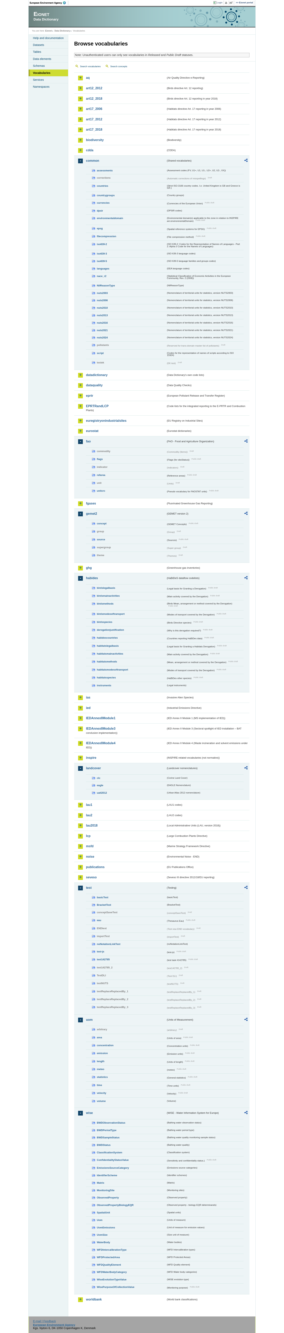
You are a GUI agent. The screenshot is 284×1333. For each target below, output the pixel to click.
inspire (91, 757)
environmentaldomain (110, 218)
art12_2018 (94, 98)
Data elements (42, 58)
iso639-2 (102, 244)
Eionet (48, 31)
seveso (91, 877)
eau (99, 920)
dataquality (94, 385)
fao (88, 441)
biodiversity (95, 140)
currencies (103, 202)
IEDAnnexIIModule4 (100, 743)
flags (100, 459)
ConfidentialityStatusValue (113, 1159)
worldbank (94, 1299)
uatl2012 (102, 792)
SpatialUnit (103, 1212)
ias (88, 697)
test (89, 887)
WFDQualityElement (109, 1264)
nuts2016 (102, 322)
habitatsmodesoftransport (112, 669)
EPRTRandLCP (97, 406)
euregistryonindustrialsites (106, 420)
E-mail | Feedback (44, 1321)
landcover (93, 768)
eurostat (92, 431)
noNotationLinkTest (108, 944)
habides (92, 578)
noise (90, 856)
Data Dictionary (62, 31)
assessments (105, 170)
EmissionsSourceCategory (113, 1167)
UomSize (102, 1234)
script (100, 353)
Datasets (38, 44)
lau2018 (92, 825)
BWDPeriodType (106, 1130)
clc (98, 778)
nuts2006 (102, 300)
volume (101, 1101)
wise (89, 1113)
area (99, 1037)
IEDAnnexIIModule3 (100, 728)
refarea (101, 475)
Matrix (100, 1182)
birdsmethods (105, 603)
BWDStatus (104, 1145)
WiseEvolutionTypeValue (111, 1279)
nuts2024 (102, 337)
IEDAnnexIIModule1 (100, 718)
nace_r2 (101, 276)
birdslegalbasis (106, 587)
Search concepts (118, 66)
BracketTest (104, 904)
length (100, 1061)
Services (38, 79)
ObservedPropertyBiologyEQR (115, 1205)
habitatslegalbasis (108, 645)
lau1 (89, 804)
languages (103, 268)
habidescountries (107, 637)
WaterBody (103, 1242)
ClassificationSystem (109, 1152)
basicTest (102, 897)
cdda (89, 150)
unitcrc (101, 490)
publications (95, 867)
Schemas (39, 65)
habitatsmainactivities (110, 653)
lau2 (89, 815)
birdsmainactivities (108, 595)
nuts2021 (102, 330)
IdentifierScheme (107, 1175)
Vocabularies (41, 72)
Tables (37, 51)
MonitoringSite (106, 1190)
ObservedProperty (108, 1197)
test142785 (103, 959)
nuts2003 (102, 293)
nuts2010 (102, 307)
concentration (105, 1045)
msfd (89, 846)
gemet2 (91, 513)
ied (88, 708)
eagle (100, 785)
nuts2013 (102, 315)
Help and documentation (48, 38)
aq (88, 77)
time (99, 1085)
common (92, 160)
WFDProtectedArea (108, 1257)
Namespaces (41, 86)
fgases (91, 503)
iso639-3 (102, 253)
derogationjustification (110, 629)
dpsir (100, 210)
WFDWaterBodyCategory (112, 1272)
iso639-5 (102, 261)
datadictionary (96, 375)
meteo (100, 1069)
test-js (100, 951)
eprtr (89, 395)
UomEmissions (106, 1227)
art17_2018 (94, 129)
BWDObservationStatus (111, 1122)
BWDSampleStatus (108, 1137)
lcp (88, 836)
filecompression (106, 236)
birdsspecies (104, 622)
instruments (104, 685)
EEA (49, 3)
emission (102, 1053)
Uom (99, 1220)
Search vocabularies (90, 66)
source (101, 539)
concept (101, 523)
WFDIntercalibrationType (112, 1249)
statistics (102, 1077)
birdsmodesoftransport (111, 613)
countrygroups (106, 195)
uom (89, 1019)
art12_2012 (94, 88)
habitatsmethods (107, 661)
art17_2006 (94, 109)
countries (102, 185)
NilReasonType (106, 285)
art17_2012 (94, 119)
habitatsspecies (106, 677)
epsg (100, 228)
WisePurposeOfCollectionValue (115, 1287)
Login (219, 2)
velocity (101, 1092)
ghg (89, 567)
